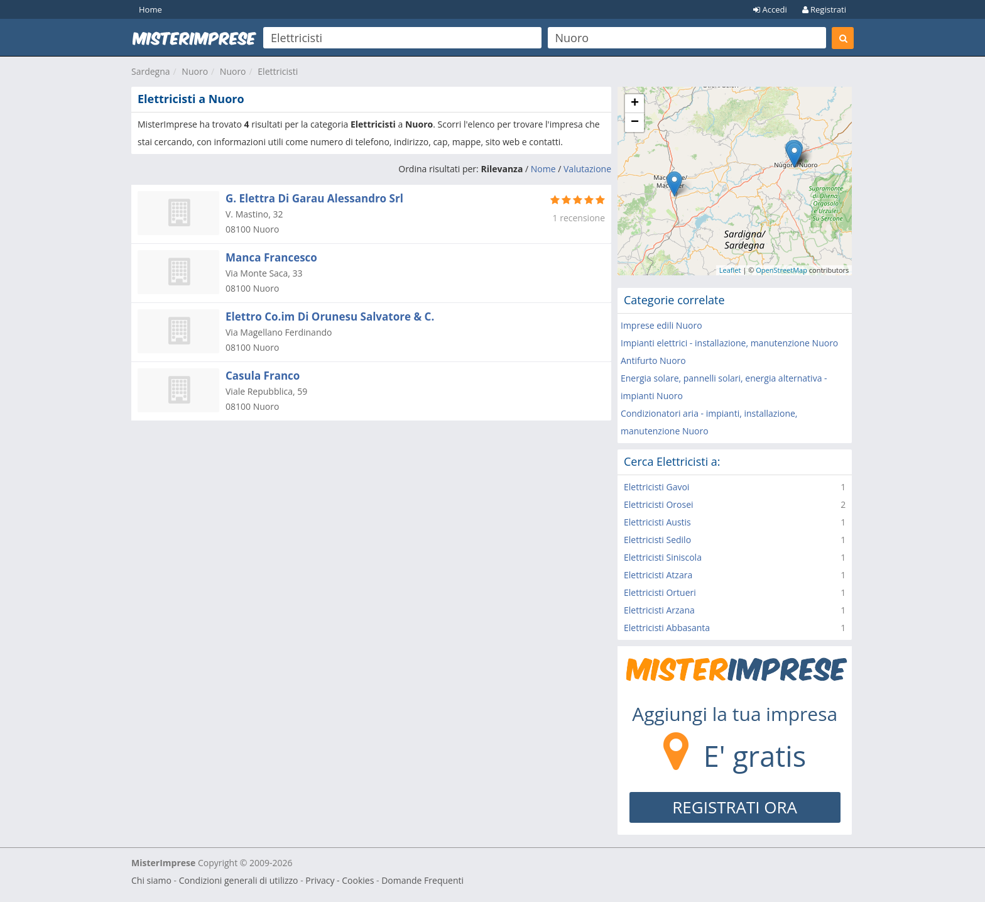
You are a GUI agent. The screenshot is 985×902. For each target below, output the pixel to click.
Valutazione (587, 169)
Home (150, 9)
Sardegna (150, 71)
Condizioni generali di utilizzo (238, 880)
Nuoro (195, 71)
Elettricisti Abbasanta (667, 628)
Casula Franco (263, 375)
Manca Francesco (271, 257)
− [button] (635, 122)
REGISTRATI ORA (734, 807)
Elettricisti (278, 71)
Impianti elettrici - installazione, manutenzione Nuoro (729, 343)
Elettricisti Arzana (659, 610)
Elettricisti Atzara (658, 575)
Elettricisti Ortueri (660, 592)
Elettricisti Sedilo (657, 540)
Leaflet (730, 270)
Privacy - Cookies (339, 880)
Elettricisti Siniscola (663, 557)
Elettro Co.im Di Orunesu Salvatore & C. (330, 316)
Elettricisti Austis (657, 522)
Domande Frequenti (422, 880)
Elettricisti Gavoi (656, 487)
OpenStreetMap (781, 270)
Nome (543, 169)
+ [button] (635, 103)
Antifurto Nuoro (653, 360)
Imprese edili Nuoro (661, 325)
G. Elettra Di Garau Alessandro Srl (314, 198)
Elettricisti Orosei (659, 504)
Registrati (824, 9)
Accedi (770, 9)
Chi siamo (151, 880)
